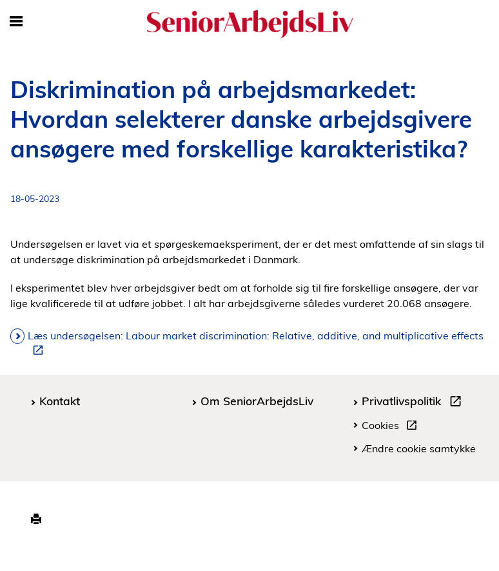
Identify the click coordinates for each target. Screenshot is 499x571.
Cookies (392, 427)
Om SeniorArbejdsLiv (257, 401)
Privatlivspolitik (414, 403)
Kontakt (59, 401)
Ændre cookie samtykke (419, 448)
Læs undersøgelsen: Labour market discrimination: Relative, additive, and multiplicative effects (256, 342)
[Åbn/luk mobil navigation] (16, 22)
